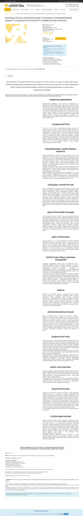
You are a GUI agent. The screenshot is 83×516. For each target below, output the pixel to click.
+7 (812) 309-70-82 (73, 6)
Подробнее (60, 514)
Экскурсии (13, 13)
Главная (7, 13)
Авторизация (60, 38)
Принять (66, 514)
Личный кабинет (74, 9)
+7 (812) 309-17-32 (73, 4)
